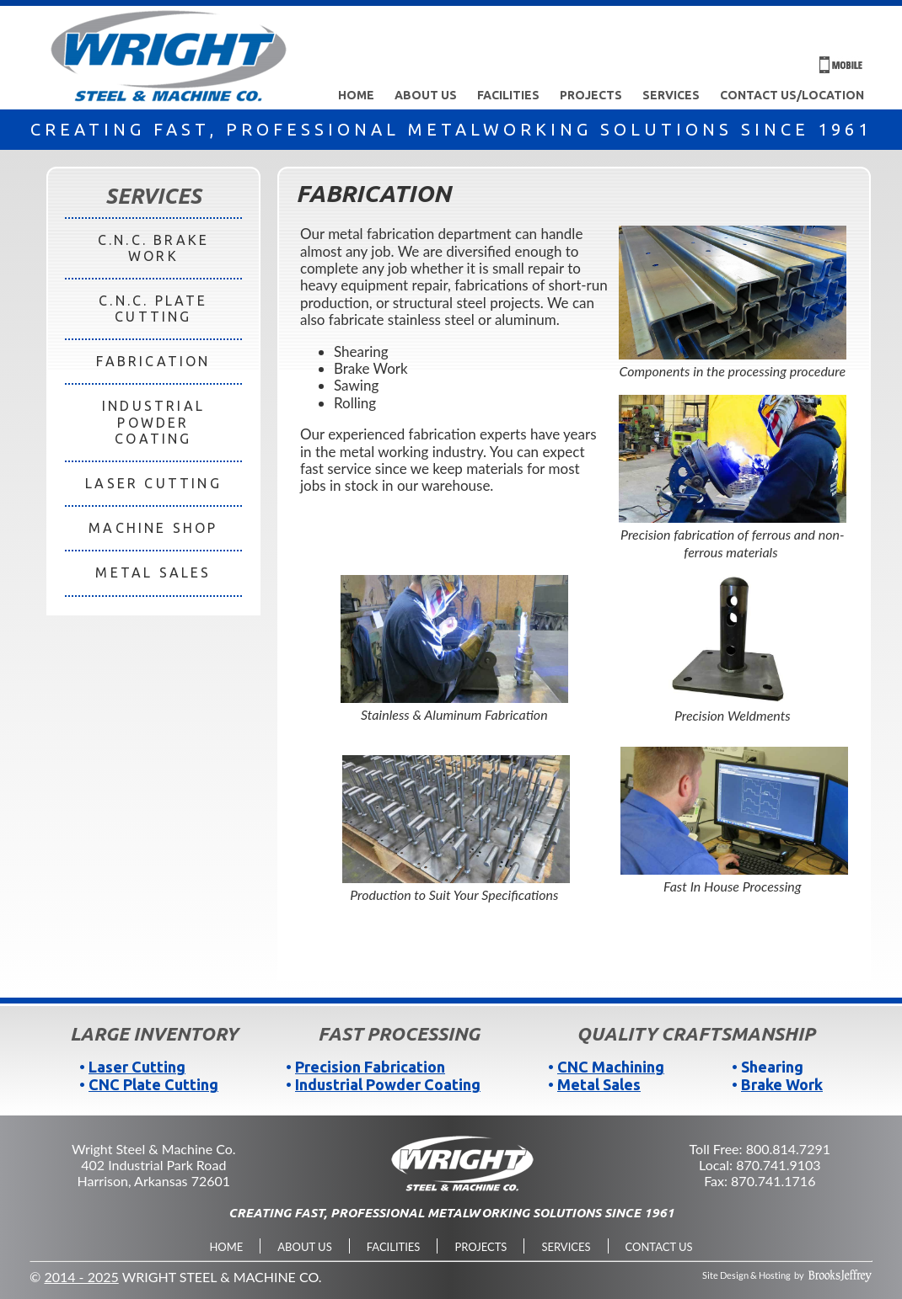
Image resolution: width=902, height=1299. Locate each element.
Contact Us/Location (792, 95)
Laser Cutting (137, 1066)
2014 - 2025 (81, 1277)
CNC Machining (610, 1066)
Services (671, 95)
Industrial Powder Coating (388, 1084)
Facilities (508, 95)
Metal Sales (599, 1084)
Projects (591, 95)
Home (356, 95)
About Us (426, 95)
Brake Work (782, 1084)
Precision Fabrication (370, 1066)
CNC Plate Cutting (153, 1084)
